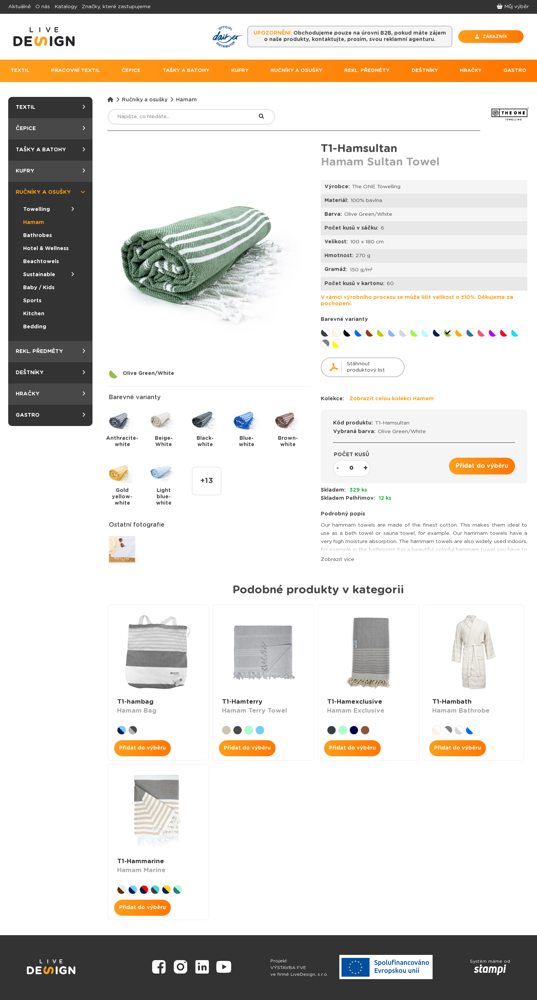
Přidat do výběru (482, 466)
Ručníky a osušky (50, 192)
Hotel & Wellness (46, 248)
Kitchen (33, 313)
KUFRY (240, 70)
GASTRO (515, 70)
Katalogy (65, 6)
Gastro (50, 415)
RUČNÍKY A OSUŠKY (296, 70)
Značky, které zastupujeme (116, 6)
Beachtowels (41, 261)
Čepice (50, 129)
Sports (32, 300)
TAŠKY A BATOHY (186, 70)
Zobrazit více (337, 559)
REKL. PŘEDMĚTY (367, 70)
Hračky (50, 394)
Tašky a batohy (50, 150)
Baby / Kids (38, 287)
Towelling (48, 209)
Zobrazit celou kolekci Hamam (391, 398)
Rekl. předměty (50, 351)
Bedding (34, 326)
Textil (50, 107)
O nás (42, 6)
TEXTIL (19, 70)
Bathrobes (37, 235)
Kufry (50, 171)
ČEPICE (131, 70)
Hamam (33, 222)
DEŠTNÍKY (425, 70)
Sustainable (48, 275)
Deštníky (50, 373)
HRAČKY (471, 70)
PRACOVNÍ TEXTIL (75, 70)
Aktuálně (19, 6)
